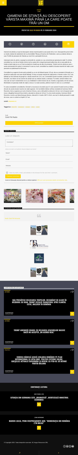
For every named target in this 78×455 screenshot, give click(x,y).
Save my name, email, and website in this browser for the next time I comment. (33, 173)
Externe (7, 292)
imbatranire (21, 107)
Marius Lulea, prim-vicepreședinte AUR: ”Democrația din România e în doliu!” (39, 422)
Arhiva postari (39, 123)
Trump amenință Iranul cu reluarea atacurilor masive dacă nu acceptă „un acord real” (39, 331)
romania (28, 107)
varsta (37, 107)
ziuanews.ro (12, 101)
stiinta (32, 107)
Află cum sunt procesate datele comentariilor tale (52, 180)
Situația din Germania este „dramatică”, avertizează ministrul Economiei (39, 398)
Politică (7, 350)
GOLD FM (14, 107)
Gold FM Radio (34, 30)
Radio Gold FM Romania (12, 218)
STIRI (39, 11)
